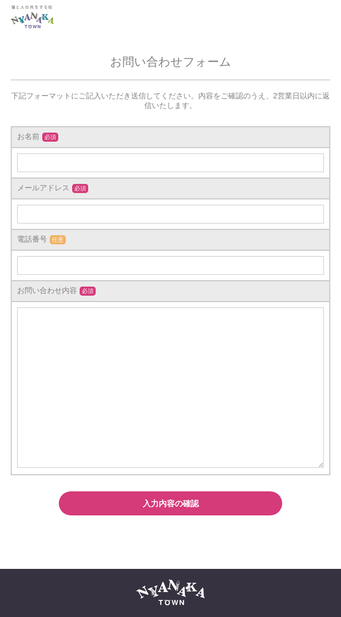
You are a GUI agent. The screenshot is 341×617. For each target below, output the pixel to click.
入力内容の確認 (171, 503)
